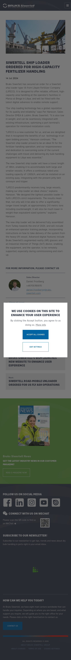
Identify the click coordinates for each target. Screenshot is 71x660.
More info (41, 324)
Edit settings (36, 347)
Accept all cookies (36, 334)
